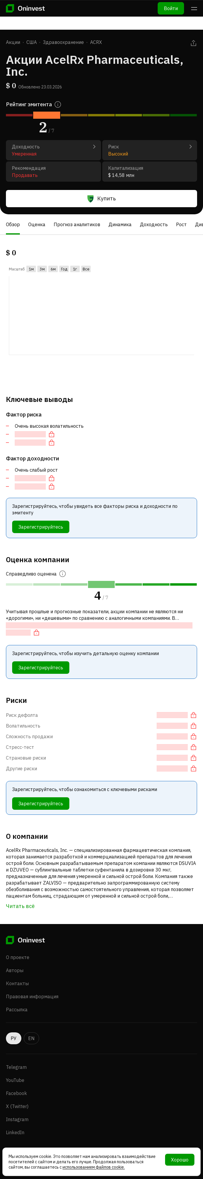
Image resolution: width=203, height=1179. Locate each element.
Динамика (120, 224)
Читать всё (20, 906)
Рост (181, 224)
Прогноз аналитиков (77, 224)
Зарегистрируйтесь (40, 527)
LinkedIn (15, 1132)
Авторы (14, 970)
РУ (14, 1038)
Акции (13, 42)
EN (31, 1038)
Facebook (16, 1093)
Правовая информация (32, 996)
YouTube (15, 1080)
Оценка (36, 224)
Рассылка (17, 1009)
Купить (101, 198)
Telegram (16, 1067)
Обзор (13, 224)
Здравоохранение (63, 42)
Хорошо (179, 1160)
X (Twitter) (17, 1106)
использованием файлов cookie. (94, 1167)
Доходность (154, 224)
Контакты (17, 983)
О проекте (17, 957)
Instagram (17, 1119)
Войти (171, 8)
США (31, 42)
